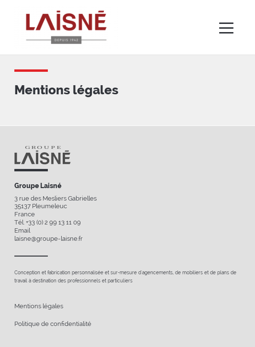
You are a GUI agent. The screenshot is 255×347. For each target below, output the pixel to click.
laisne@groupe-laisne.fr (48, 238)
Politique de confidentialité (52, 323)
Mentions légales (38, 306)
